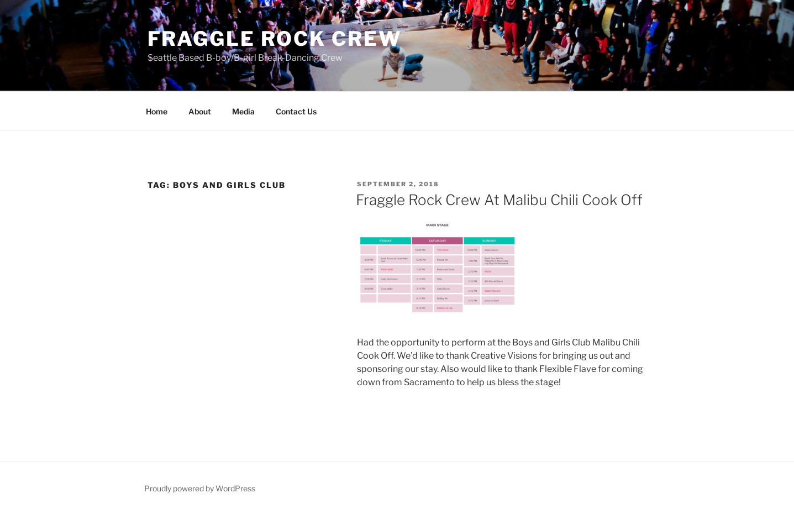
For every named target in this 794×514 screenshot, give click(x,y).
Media (243, 111)
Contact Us (296, 111)
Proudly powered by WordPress (199, 488)
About (199, 111)
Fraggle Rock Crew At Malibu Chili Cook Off (499, 199)
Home (156, 111)
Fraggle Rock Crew (275, 39)
